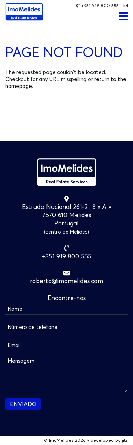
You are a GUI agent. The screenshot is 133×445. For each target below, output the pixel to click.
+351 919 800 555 (100, 5)
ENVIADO (23, 404)
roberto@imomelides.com (66, 280)
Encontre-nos (67, 298)
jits (125, 440)
